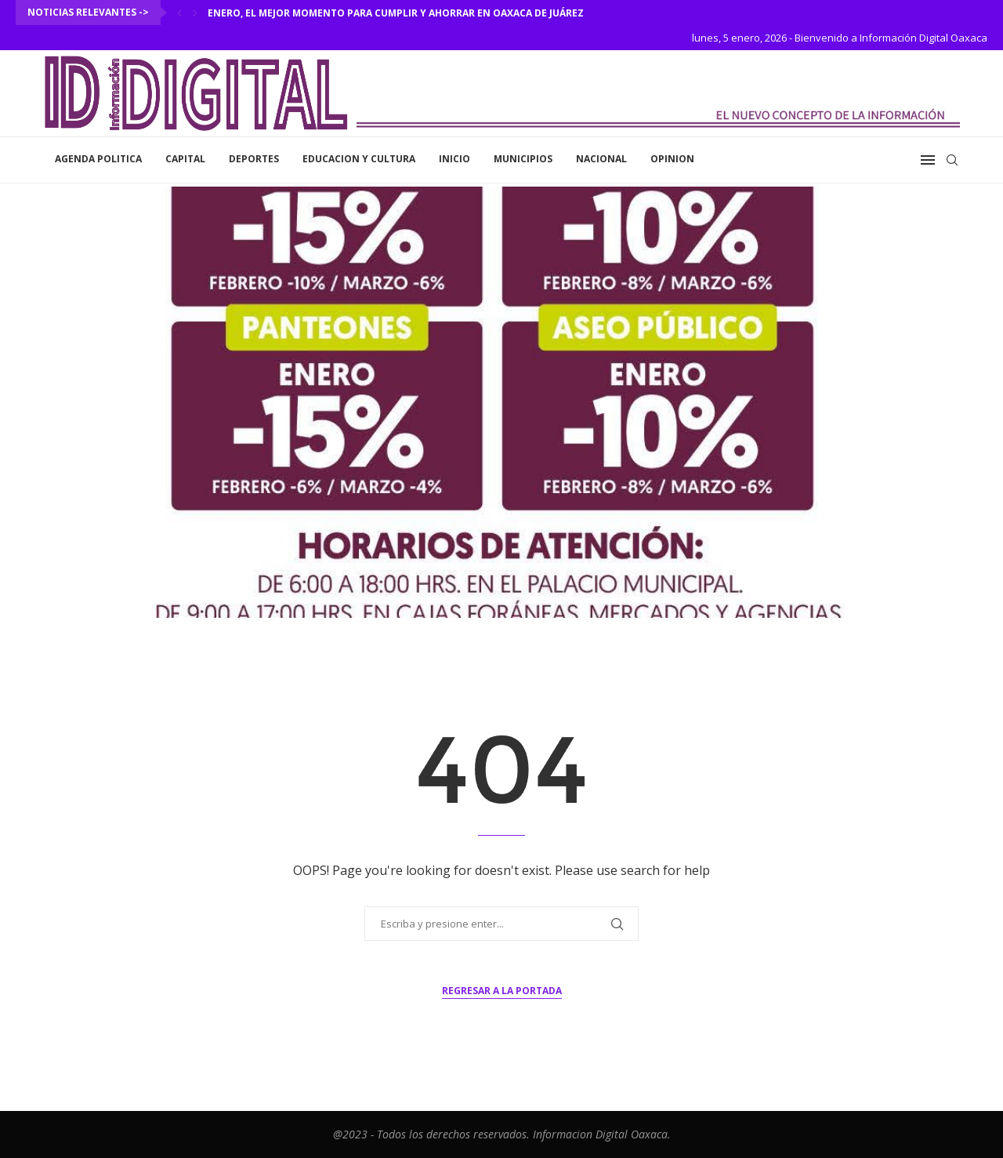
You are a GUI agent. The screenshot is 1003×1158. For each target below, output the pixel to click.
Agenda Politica (98, 158)
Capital (185, 158)
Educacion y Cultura (358, 158)
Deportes (254, 158)
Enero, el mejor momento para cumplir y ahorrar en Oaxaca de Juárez (396, 13)
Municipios (523, 158)
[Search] (952, 160)
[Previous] (179, 12)
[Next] (195, 12)
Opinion (672, 158)
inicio (454, 158)
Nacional (601, 158)
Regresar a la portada (502, 990)
